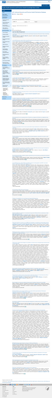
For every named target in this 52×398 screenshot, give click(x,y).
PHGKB (3, 10)
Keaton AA (20, 224)
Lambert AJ (14, 52)
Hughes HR (14, 173)
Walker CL (38, 270)
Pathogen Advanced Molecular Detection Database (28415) (6, 79)
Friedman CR (16, 305)
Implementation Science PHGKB (5, 49)
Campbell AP (25, 105)
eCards (30, 385)
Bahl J (32, 244)
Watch (27, 385)
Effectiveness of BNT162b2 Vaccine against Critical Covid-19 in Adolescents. (24, 367)
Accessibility (15, 391)
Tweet (13, 385)
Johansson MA (14, 338)
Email (8, 385)
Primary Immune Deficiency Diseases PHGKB (6, 58)
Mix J (13, 354)
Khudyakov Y (19, 86)
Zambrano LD (14, 100)
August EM (38, 269)
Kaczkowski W (34, 93)
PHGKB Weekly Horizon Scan (4, 17)
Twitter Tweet (18, 14)
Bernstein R (42, 269)
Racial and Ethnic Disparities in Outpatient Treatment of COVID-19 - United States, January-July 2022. (28, 268)
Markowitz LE (40, 354)
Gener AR (19, 140)
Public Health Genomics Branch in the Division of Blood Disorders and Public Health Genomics (23, 381)
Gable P (31, 224)
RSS (17, 385)
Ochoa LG (23, 224)
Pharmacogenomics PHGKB (6, 55)
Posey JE (41, 204)
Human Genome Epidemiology (5, 86)
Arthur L (40, 86)
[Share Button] (21, 14)
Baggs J (41, 226)
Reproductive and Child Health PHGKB (6, 63)
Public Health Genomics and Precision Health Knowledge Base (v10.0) (20, 7)
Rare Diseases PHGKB (6, 60)
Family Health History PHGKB (6, 42)
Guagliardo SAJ (44, 304)
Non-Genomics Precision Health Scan (6, 25)
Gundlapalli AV (18, 270)
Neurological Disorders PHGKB (5, 52)
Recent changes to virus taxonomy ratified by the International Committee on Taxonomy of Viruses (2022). (29, 282)
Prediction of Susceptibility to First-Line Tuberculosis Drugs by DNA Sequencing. (25, 198)
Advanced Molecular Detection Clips (6, 23)
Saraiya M (16, 354)
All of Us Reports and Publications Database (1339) (6, 83)
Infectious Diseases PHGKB (6, 46)
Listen (25, 385)
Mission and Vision (5, 394)
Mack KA (30, 93)
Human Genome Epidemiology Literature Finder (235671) (5, 89)
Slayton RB (45, 337)
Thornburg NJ (28, 61)
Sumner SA (27, 93)
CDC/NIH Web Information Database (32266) (6, 68)
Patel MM (21, 297)
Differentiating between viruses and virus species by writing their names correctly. (25, 360)
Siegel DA (31, 270)
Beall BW (19, 121)
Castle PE (43, 354)
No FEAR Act (15, 394)
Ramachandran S (24, 86)
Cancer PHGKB (5, 32)
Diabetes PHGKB (5, 34)
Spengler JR (38, 60)
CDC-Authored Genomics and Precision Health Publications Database (29, 12)
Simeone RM (24, 100)
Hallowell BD (20, 354)
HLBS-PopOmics (5, 44)
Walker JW (41, 337)
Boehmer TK (14, 269)
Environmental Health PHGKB (6, 39)
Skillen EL (22, 269)
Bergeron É (39, 43)
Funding (3, 391)
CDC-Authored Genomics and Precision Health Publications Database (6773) (6, 72)
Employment (4, 387)
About (3, 12)
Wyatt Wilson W (15, 224)
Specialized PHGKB (5, 30)
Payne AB (28, 100)
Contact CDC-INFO (25, 390)
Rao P (29, 270)
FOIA (13, 390)
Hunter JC (14, 227)
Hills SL (16, 78)
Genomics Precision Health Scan (6, 20)
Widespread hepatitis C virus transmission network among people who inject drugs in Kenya (26, 85)
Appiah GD (18, 303)
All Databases (4, 65)
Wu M (31, 100)
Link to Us (14, 387)
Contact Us (4, 98)
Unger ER (31, 354)
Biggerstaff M (20, 338)
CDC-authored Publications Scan (5, 28)
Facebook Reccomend (14, 14)
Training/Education (5, 390)
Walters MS (17, 73)
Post (14, 385)
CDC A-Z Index (45, 5)
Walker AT (21, 73)
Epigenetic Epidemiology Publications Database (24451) (5, 93)
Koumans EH (19, 269)
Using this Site (4, 395)
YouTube (32, 385)
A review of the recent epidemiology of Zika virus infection (21, 77)
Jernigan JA (44, 226)
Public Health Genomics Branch (5, 15)
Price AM (26, 368)
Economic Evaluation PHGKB (6, 36)
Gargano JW (35, 354)
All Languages (4, 396)
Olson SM (13, 368)
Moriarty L (40, 304)
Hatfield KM (27, 224)
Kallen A (47, 226)
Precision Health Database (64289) (5, 76)
